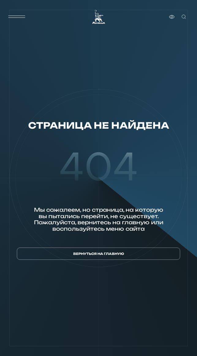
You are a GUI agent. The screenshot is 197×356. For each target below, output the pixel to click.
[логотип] (98, 16)
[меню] (16, 17)
